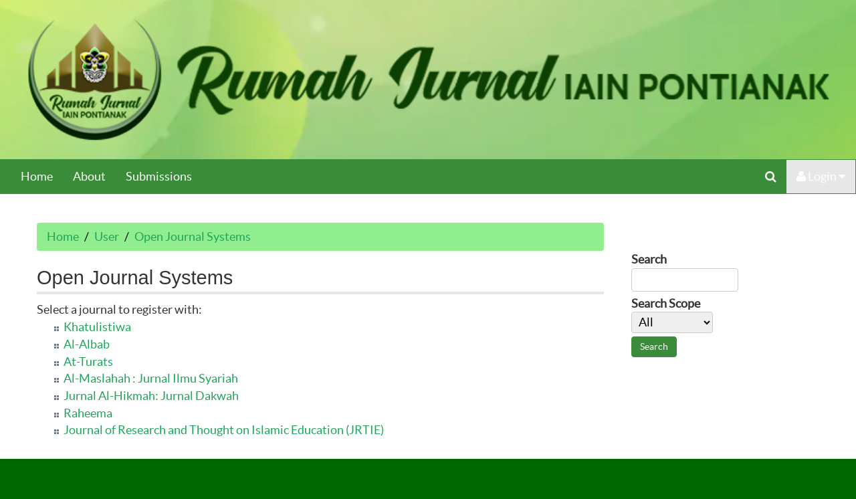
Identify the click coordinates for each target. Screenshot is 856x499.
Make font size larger (685, 419)
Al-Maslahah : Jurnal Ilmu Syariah (151, 378)
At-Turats (88, 362)
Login (820, 176)
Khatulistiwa (97, 327)
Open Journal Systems (192, 236)
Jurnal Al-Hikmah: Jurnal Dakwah (151, 396)
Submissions (159, 176)
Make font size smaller (642, 419)
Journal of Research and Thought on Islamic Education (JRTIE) (224, 430)
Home (37, 176)
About (89, 176)
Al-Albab (87, 344)
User (106, 236)
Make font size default (664, 419)
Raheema (88, 413)
